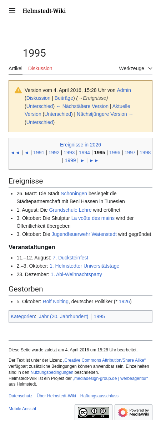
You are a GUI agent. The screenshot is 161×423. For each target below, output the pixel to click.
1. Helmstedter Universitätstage (84, 266)
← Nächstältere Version (82, 106)
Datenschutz (20, 395)
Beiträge (64, 98)
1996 (114, 152)
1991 (38, 152)
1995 (99, 316)
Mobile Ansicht (22, 408)
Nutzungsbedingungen (51, 372)
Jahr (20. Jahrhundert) (64, 316)
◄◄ (15, 152)
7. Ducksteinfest (71, 257)
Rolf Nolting (56, 301)
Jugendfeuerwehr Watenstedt (83, 234)
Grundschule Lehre (70, 210)
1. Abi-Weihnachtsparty (76, 274)
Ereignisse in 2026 (80, 145)
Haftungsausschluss (99, 395)
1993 (69, 152)
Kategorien (23, 316)
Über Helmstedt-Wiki (56, 395)
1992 (54, 152)
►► (94, 160)
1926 (124, 301)
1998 (145, 152)
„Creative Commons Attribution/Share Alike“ (104, 360)
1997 (130, 152)
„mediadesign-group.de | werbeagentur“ (110, 378)
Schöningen (74, 193)
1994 (84, 152)
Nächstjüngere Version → (105, 114)
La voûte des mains (93, 218)
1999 (70, 160)
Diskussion (38, 98)
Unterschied (39, 106)
